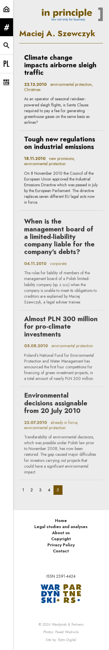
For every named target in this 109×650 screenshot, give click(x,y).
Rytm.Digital (67, 639)
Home (61, 520)
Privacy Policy (61, 545)
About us (61, 533)
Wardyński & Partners (67, 624)
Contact (61, 551)
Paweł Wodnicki (67, 632)
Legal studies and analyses (60, 527)
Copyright (61, 539)
